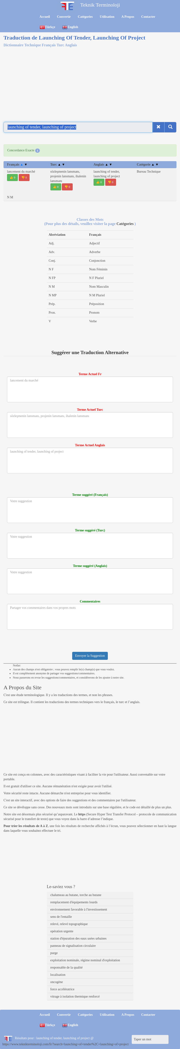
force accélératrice (62, 989)
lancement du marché (21, 171)
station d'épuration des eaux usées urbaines (78, 938)
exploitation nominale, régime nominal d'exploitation (85, 960)
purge (54, 953)
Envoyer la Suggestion (90, 655)
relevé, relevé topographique (69, 924)
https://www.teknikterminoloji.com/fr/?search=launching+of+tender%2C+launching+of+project (65, 1044)
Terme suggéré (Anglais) (90, 566)
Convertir (64, 16)
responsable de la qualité (66, 967)
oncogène (56, 982)
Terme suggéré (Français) (90, 495)
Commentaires (90, 601)
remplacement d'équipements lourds (74, 902)
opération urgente (61, 931)
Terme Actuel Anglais (90, 445)
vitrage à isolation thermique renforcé (75, 996)
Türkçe (47, 27)
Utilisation (107, 16)
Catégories (85, 16)
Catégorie (148, 164)
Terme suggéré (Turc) (90, 530)
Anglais (103, 164)
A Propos (127, 16)
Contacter (148, 16)
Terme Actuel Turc (90, 409)
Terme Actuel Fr (90, 374)
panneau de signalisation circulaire (73, 945)
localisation (58, 974)
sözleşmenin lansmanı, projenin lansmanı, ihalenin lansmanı (68, 176)
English (70, 27)
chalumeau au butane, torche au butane (75, 895)
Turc (57, 164)
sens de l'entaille (61, 916)
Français (17, 164)
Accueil (45, 16)
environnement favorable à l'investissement (78, 909)
